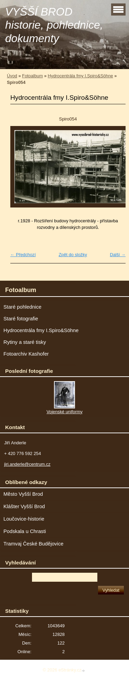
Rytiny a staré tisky (24, 342)
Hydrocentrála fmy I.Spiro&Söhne (80, 75)
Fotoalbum (32, 75)
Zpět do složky (72, 254)
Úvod (12, 75)
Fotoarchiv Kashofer (26, 354)
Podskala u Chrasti (24, 531)
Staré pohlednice (22, 307)
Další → (118, 254)
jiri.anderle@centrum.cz (27, 464)
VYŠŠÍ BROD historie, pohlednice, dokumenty (54, 25)
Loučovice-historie (23, 519)
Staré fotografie (20, 318)
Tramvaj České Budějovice (33, 544)
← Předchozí (23, 254)
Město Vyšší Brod (23, 494)
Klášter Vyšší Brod (24, 506)
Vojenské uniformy (64, 411)
